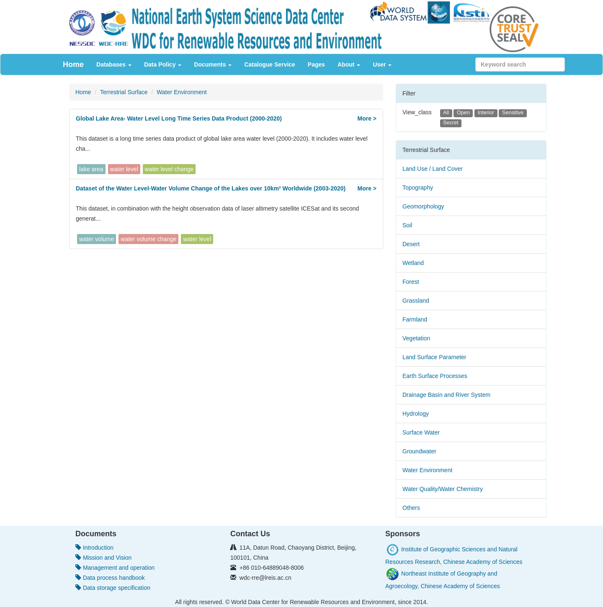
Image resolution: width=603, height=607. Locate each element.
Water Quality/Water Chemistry (442, 489)
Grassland (415, 300)
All (446, 113)
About (349, 64)
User (382, 64)
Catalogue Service (269, 64)
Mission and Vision (103, 557)
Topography (417, 187)
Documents (213, 64)
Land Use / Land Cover (432, 168)
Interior (486, 113)
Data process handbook (110, 577)
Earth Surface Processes (434, 376)
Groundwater (419, 451)
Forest (410, 281)
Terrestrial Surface (124, 92)
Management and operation (115, 567)
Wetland (413, 263)
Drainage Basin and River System (446, 394)
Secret (450, 123)
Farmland (414, 319)
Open (463, 113)
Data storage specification (112, 587)
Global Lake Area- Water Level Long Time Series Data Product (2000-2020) (179, 118)
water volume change (148, 239)
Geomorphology (423, 206)
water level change (169, 169)
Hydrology (415, 413)
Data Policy (162, 64)
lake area (91, 169)
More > (366, 118)
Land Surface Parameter (434, 357)
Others (411, 507)
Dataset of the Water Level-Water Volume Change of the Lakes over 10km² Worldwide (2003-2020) (210, 188)
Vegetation (416, 338)
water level (124, 169)
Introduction (94, 547)
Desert (411, 244)
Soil (407, 225)
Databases (113, 64)
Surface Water (421, 432)
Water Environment (181, 92)
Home (73, 64)
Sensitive (512, 113)
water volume (96, 239)
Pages (316, 64)
